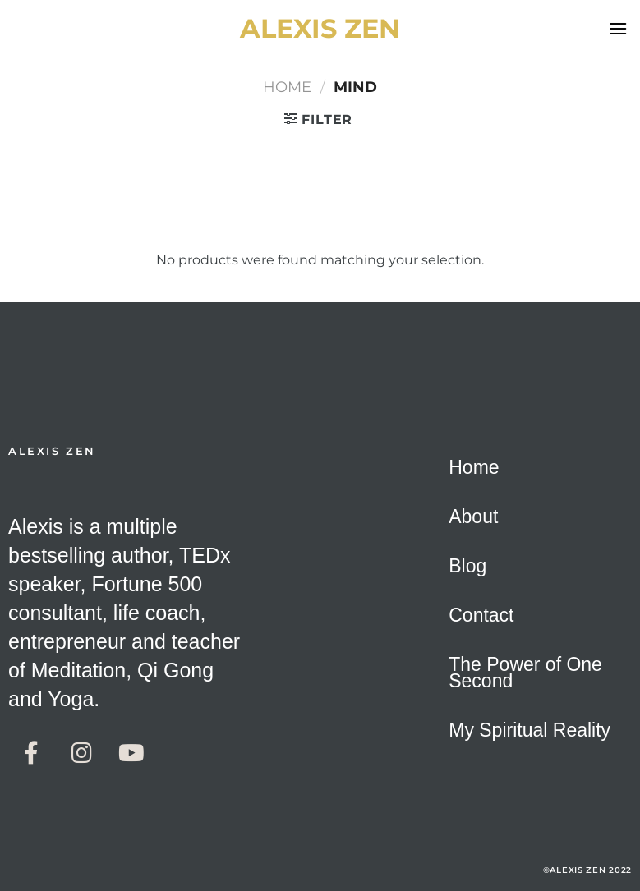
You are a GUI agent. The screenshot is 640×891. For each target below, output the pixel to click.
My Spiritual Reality (529, 730)
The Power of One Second (525, 672)
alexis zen (320, 29)
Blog (467, 565)
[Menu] (618, 28)
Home (287, 86)
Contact (481, 615)
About (473, 516)
